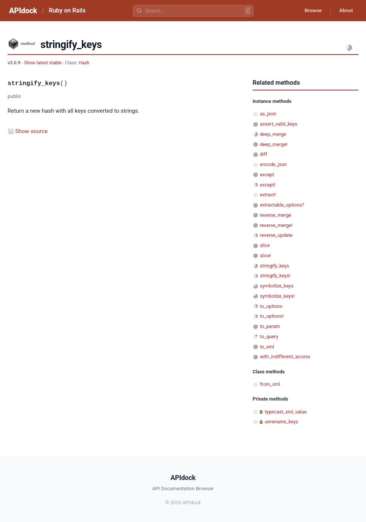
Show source (31, 131)
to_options (271, 306)
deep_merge (273, 134)
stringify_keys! (275, 275)
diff (263, 154)
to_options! (272, 316)
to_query (269, 336)
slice (265, 245)
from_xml (270, 384)
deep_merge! (273, 144)
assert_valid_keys (278, 124)
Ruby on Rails (67, 10)
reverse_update (276, 235)
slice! (265, 255)
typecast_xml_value (286, 412)
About (345, 11)
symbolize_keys (276, 286)
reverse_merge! (276, 225)
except (267, 174)
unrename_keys (281, 421)
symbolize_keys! (277, 296)
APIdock (23, 10)
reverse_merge (275, 215)
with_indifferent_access (285, 356)
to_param (270, 326)
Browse (311, 11)
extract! (268, 194)
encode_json (273, 164)
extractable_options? (282, 205)
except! (267, 185)
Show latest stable (43, 62)
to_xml (267, 347)
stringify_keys (274, 266)
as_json (268, 114)
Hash (84, 62)
